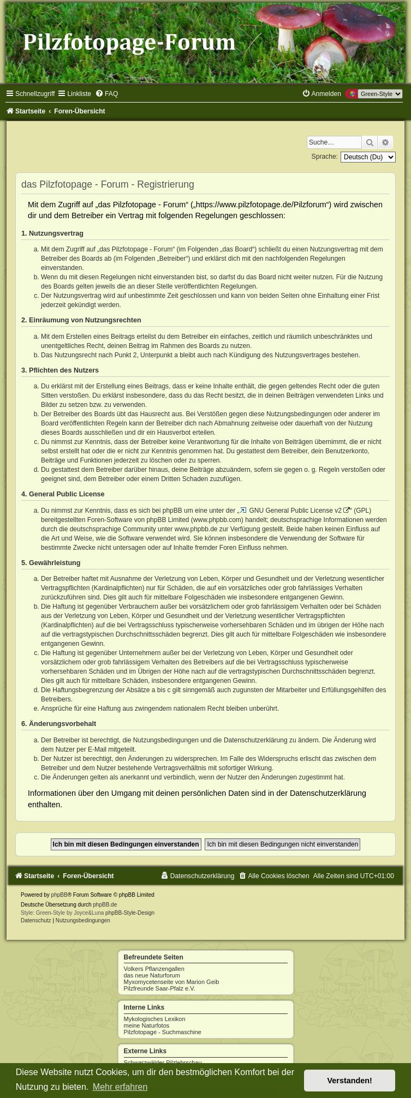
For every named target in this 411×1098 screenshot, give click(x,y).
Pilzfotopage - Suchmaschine (162, 1032)
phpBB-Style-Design (129, 913)
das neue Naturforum (152, 975)
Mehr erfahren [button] (120, 1086)
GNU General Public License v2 (295, 510)
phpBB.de (105, 905)
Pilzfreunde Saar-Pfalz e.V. (159, 988)
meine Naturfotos (147, 1025)
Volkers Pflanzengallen (154, 968)
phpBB (59, 895)
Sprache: (325, 156)
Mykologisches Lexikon (155, 1019)
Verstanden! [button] (349, 1080)
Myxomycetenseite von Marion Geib (171, 982)
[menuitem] (106, 94)
